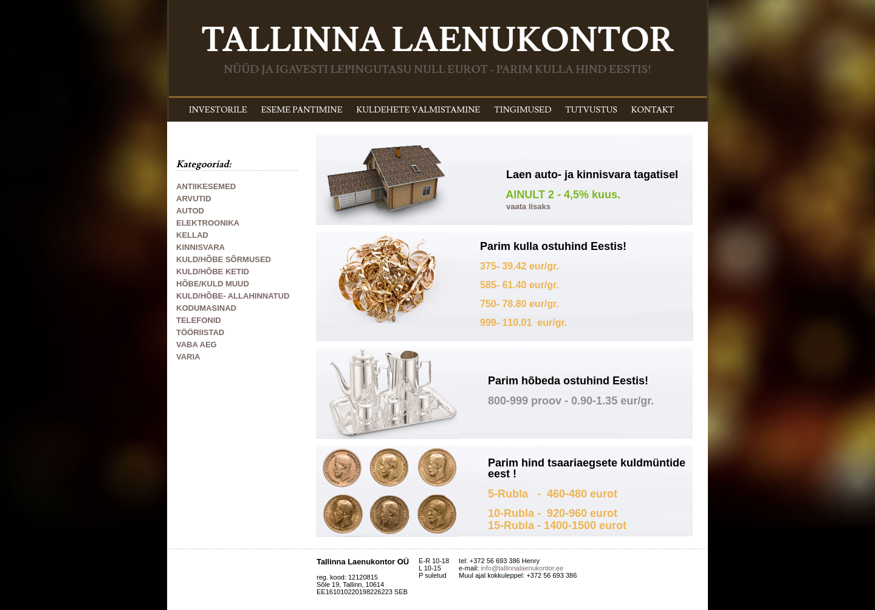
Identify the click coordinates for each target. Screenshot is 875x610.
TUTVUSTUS (591, 110)
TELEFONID (198, 320)
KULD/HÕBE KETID (212, 271)
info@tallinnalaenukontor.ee (522, 568)
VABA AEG (196, 344)
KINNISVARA (200, 247)
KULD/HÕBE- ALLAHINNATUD (232, 295)
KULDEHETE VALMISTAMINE (419, 110)
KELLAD (192, 235)
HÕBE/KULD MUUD (212, 283)
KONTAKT (652, 110)
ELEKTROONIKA (207, 222)
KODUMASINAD (206, 308)
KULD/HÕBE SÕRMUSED (223, 259)
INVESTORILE (218, 110)
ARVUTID (193, 198)
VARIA (188, 356)
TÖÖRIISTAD (200, 332)
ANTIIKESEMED (206, 186)
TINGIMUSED (522, 110)
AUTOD (190, 210)
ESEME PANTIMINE (302, 110)
